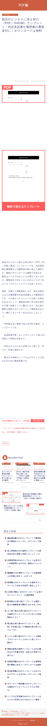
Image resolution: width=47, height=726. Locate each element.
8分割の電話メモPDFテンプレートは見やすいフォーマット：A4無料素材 (24, 593)
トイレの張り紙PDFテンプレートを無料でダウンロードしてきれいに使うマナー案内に (24, 639)
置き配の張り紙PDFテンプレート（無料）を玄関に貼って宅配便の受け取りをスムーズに (24, 626)
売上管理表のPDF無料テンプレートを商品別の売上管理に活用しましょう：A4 (24, 552)
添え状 (6, 443)
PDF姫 (23, 5)
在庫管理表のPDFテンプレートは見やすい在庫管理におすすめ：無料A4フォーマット (24, 563)
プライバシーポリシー (18, 720)
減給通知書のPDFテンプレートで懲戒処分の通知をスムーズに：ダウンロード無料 (24, 541)
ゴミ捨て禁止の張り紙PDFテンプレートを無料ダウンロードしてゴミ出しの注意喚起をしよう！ (24, 613)
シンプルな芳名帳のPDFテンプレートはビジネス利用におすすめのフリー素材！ (24, 697)
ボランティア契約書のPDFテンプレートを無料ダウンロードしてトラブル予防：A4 (24, 686)
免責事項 (32, 720)
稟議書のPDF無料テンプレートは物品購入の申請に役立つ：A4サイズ (24, 574)
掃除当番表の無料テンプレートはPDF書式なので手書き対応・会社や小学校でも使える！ (24, 652)
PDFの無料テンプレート (10, 14)
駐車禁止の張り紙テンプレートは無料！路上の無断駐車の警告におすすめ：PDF (24, 602)
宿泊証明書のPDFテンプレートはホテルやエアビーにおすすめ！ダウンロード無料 (24, 674)
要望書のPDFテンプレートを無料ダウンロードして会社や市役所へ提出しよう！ (24, 583)
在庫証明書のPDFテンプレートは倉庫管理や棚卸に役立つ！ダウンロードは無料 (24, 662)
